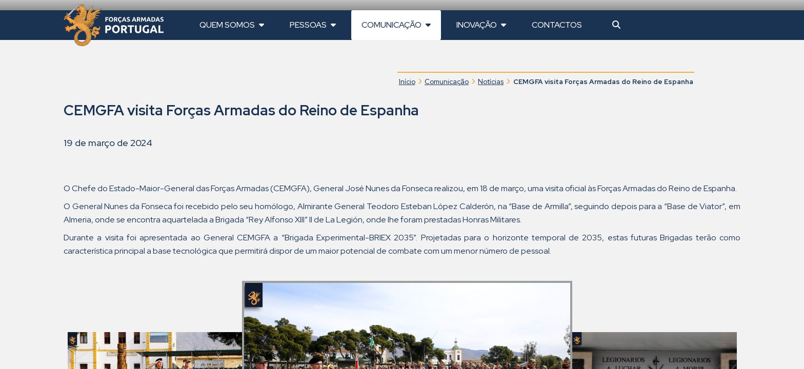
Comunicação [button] (396, 24)
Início (407, 81)
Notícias (491, 81)
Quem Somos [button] (231, 24)
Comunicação (447, 81)
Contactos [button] (557, 24)
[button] (616, 25)
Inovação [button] (481, 24)
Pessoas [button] (313, 24)
